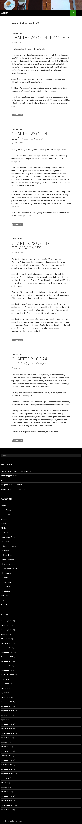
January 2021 (6, 666)
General (4, 519)
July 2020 (5, 679)
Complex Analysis (9, 546)
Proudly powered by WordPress (11, 821)
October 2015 (6, 801)
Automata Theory (9, 537)
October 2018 (6, 729)
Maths (3, 528)
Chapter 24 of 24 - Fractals (40, 37)
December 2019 (7, 702)
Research (6, 586)
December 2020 (7, 670)
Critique (5, 550)
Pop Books (6, 510)
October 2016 (6, 769)
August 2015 (6, 810)
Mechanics (6, 573)
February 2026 (6, 621)
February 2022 (6, 643)
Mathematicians (8, 564)
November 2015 (7, 796)
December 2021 (7, 652)
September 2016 (7, 774)
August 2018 (6, 738)
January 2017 (6, 756)
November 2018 (7, 724)
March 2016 (5, 792)
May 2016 (5, 783)
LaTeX (3, 523)
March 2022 (5, 639)
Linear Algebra (8, 559)
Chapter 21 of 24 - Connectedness (30, 361)
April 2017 (5, 742)
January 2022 (6, 648)
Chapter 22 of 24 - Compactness (30, 245)
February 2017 (6, 751)
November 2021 (7, 657)
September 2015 (7, 805)
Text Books (6, 514)
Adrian (4, 12)
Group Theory (8, 555)
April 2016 (5, 787)
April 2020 (5, 693)
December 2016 (7, 760)
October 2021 (6, 661)
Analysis (5, 532)
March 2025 (5, 625)
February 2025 (6, 630)
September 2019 (7, 711)
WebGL (4, 604)
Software (4, 595)
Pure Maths (16, 33)
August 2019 (6, 715)
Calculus (5, 541)
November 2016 (7, 765)
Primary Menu (79, 13)
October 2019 (6, 706)
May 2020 (5, 688)
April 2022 (5, 634)
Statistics (6, 591)
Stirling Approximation (10, 476)
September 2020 (7, 675)
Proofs (5, 577)
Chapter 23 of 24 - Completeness (30, 136)
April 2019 (5, 720)
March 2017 (5, 747)
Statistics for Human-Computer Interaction (18, 471)
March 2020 (5, 697)
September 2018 (7, 733)
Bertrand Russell (10, 568)
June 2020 (5, 684)
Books (3, 505)
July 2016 (5, 778)
